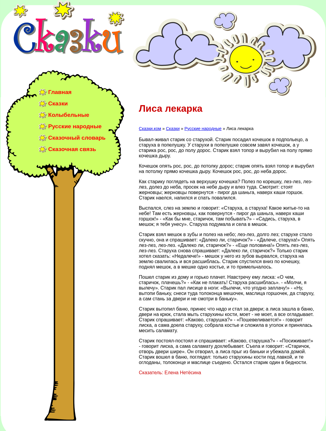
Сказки (58, 103)
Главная (60, 92)
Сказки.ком (150, 128)
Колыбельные (68, 115)
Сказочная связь (72, 149)
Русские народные (75, 126)
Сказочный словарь (77, 138)
